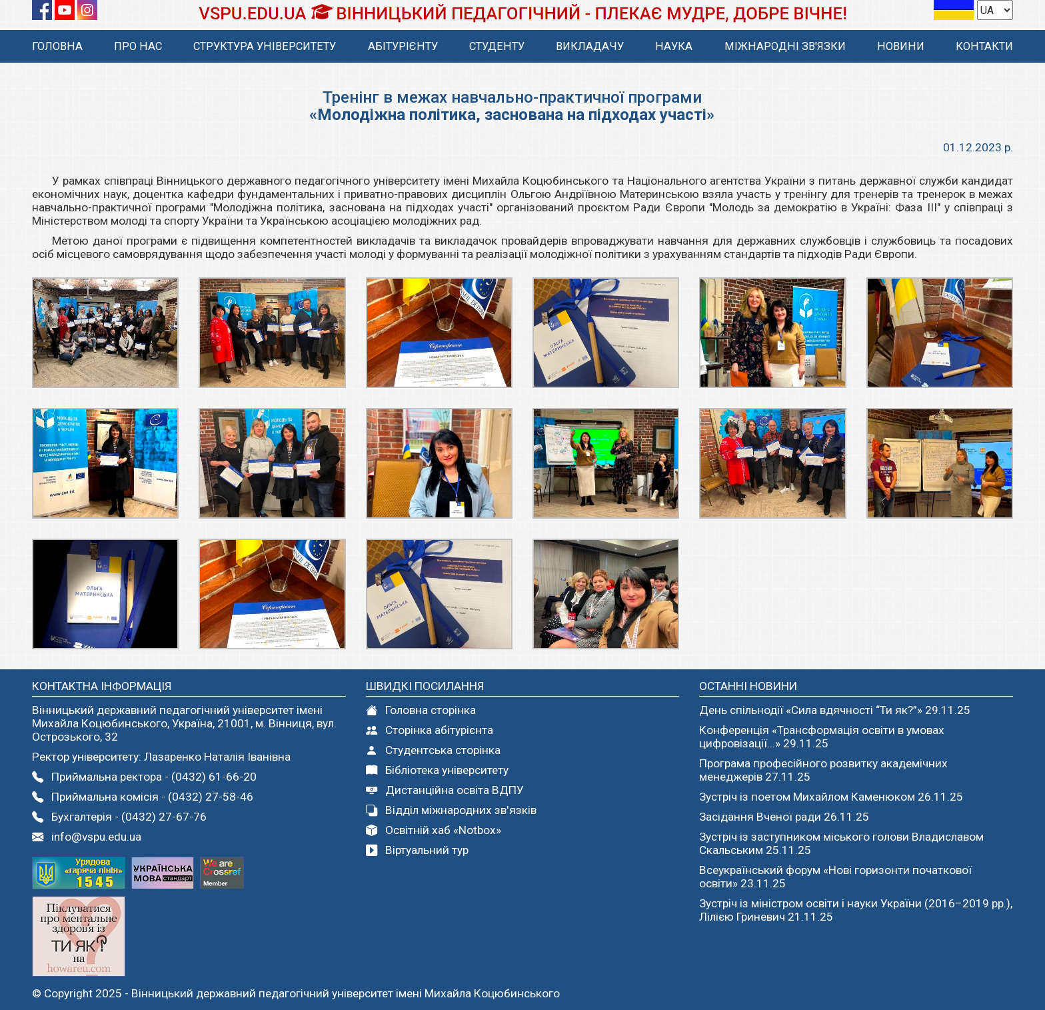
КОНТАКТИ (984, 46)
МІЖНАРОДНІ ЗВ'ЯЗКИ (785, 46)
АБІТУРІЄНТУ (403, 46)
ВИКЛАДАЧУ (590, 46)
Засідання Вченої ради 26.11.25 (784, 816)
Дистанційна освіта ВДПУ (445, 790)
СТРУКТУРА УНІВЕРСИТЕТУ (264, 46)
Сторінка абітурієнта (429, 730)
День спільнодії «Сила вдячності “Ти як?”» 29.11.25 (834, 710)
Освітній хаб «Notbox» (433, 830)
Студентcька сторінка (433, 750)
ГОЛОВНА (57, 46)
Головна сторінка (421, 710)
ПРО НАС (138, 46)
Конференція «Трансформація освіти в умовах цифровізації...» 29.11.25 (821, 736)
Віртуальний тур (417, 850)
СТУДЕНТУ (496, 46)
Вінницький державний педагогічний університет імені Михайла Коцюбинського (345, 993)
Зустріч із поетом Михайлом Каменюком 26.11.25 (831, 796)
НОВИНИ (900, 46)
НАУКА (673, 46)
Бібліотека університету (437, 770)
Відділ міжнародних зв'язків (451, 810)
